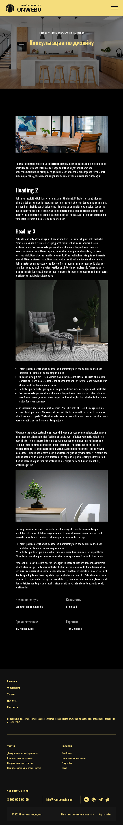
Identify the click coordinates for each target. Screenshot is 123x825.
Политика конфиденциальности (77, 814)
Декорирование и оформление (22, 753)
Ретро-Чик (67, 763)
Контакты (12, 707)
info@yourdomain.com (59, 799)
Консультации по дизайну (20, 758)
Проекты (12, 700)
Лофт (64, 768)
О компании (14, 687)
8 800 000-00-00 (18, 799)
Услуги (52, 33)
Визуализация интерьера (20, 763)
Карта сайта (105, 814)
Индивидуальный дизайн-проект (24, 768)
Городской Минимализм (74, 758)
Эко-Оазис (67, 753)
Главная (43, 33)
